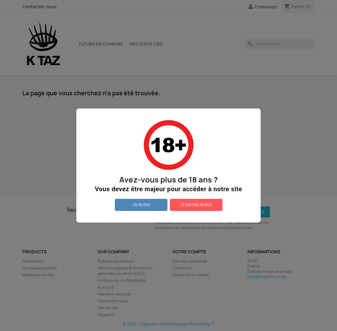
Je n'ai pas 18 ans (196, 204)
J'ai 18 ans (141, 204)
